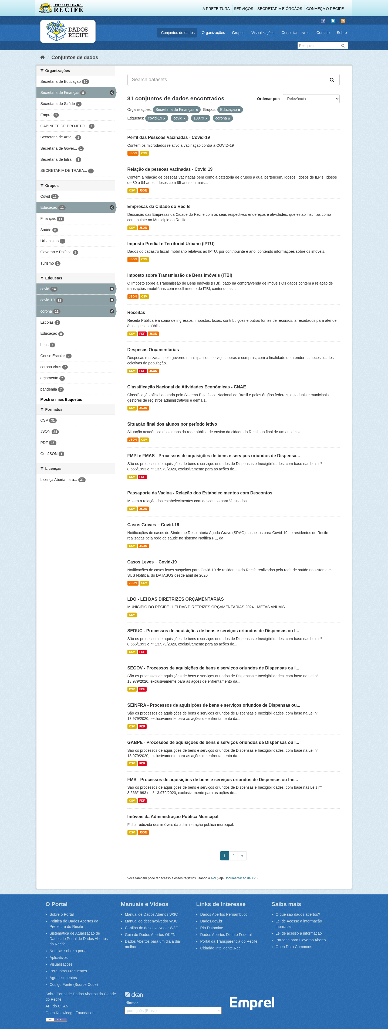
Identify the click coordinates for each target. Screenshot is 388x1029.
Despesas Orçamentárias (153, 349)
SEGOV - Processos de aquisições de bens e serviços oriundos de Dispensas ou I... (213, 668)
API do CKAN (57, 1006)
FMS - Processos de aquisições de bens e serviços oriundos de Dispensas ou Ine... (212, 779)
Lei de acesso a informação (299, 933)
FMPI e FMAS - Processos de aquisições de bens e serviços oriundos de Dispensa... (213, 455)
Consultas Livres (296, 32)
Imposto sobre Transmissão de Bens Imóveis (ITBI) (179, 275)
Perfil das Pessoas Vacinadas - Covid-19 (168, 137)
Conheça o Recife (325, 8)
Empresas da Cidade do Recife (159, 206)
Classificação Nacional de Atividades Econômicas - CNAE (186, 387)
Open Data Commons (294, 947)
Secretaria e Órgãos (279, 8)
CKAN (133, 994)
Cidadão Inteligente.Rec (220, 948)
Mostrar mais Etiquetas (61, 399)
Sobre (342, 32)
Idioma (130, 1003)
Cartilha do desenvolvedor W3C (151, 928)
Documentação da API (241, 878)
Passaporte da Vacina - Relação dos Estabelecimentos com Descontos (199, 493)
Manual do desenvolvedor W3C (151, 921)
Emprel (252, 1003)
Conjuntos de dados (178, 32)
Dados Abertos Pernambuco (224, 914)
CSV (144, 153)
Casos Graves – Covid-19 (153, 524)
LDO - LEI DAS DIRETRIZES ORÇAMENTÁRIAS (175, 599)
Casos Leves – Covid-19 (152, 562)
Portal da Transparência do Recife (229, 941)
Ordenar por (268, 99)
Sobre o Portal (62, 914)
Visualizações (262, 32)
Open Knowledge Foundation (70, 1013)
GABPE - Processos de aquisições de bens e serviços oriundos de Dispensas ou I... (213, 742)
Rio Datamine (211, 928)
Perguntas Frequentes (68, 971)
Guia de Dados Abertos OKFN (150, 934)
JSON (133, 153)
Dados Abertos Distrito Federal (226, 934)
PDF (142, 333)
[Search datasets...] (226, 80)
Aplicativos (59, 957)
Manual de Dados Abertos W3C (151, 914)
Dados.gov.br (211, 921)
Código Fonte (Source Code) (74, 984)
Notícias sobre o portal (68, 951)
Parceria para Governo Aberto (301, 940)
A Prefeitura (216, 8)
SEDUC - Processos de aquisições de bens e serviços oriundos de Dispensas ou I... (213, 630)
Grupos (238, 32)
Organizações (213, 32)
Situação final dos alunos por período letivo (172, 424)
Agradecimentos (63, 978)
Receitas (136, 312)
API (213, 878)
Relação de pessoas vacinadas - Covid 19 (170, 169)
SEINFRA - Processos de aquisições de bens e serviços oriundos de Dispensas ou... (214, 705)
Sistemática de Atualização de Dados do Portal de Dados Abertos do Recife (79, 938)
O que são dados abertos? (298, 914)
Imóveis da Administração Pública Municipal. (173, 816)
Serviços (243, 8)
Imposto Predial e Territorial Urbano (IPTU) (171, 243)
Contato (323, 32)
